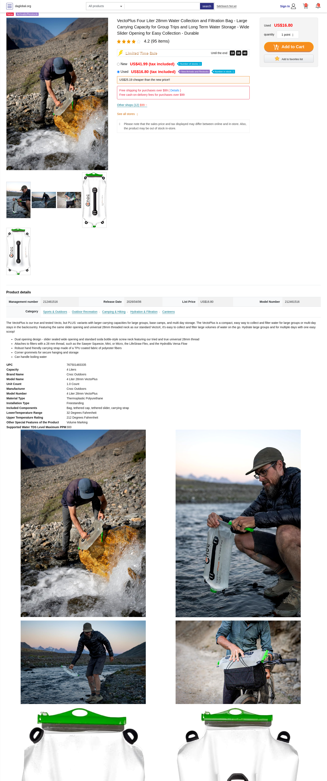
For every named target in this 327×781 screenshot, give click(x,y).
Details (174, 90)
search (206, 6)
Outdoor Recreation (84, 311)
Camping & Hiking (114, 311)
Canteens (168, 311)
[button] (318, 5)
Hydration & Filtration (144, 311)
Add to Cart (288, 47)
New (161, 64)
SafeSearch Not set (226, 6)
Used (178, 71)
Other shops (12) (132, 105)
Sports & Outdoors (55, 311)
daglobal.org (23, 6)
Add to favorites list (289, 58)
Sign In (285, 6)
